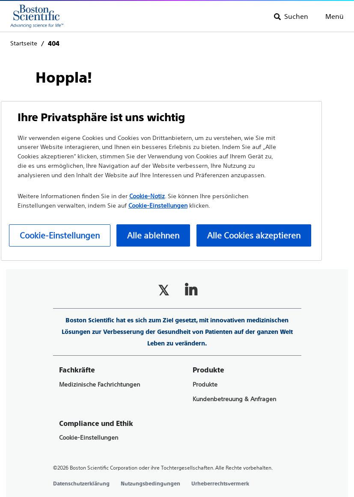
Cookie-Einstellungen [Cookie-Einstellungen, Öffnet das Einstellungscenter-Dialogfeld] (60, 235)
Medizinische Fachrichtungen (99, 384)
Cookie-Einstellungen (88, 437)
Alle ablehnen (153, 235)
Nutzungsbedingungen (150, 484)
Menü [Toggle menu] (334, 16)
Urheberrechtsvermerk (220, 484)
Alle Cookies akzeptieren (253, 235)
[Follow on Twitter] (164, 290)
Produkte (205, 384)
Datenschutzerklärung (81, 484)
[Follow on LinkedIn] (191, 290)
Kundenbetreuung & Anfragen (234, 399)
